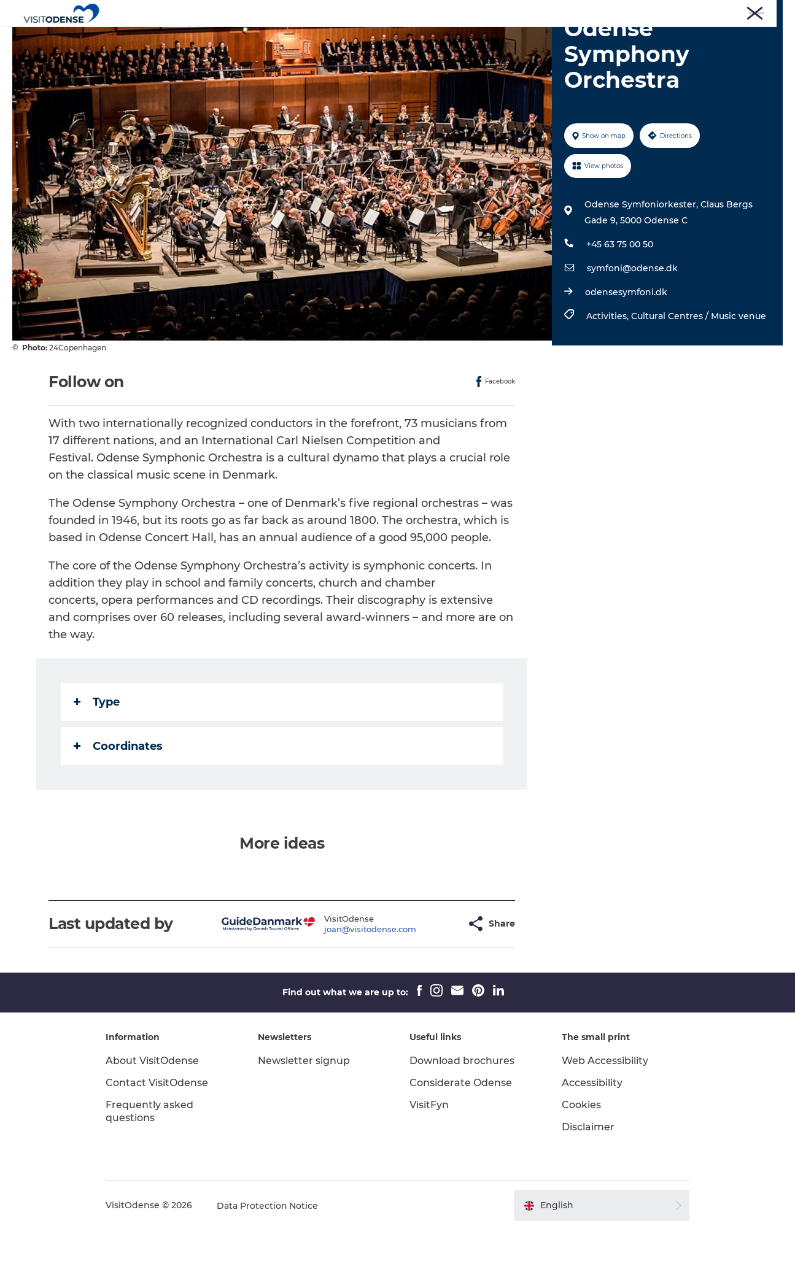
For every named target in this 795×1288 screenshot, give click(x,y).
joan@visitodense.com (340, 987)
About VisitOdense (154, 1119)
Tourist (580, 11)
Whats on (377, 39)
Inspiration (524, 39)
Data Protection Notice (270, 1264)
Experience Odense (291, 39)
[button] (426, 982)
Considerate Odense (461, 1141)
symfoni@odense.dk (632, 326)
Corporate (655, 11)
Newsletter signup (305, 1119)
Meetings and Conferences (734, 11)
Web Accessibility (604, 1119)
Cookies (580, 1163)
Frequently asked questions (152, 1169)
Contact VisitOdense (159, 1141)
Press (615, 11)
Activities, (608, 374)
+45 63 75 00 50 (619, 302)
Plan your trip (449, 39)
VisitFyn (429, 1163)
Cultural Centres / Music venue (698, 374)
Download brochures (462, 1119)
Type (97, 760)
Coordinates (118, 804)
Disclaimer (587, 1185)
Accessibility (591, 1141)
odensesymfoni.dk (626, 350)
